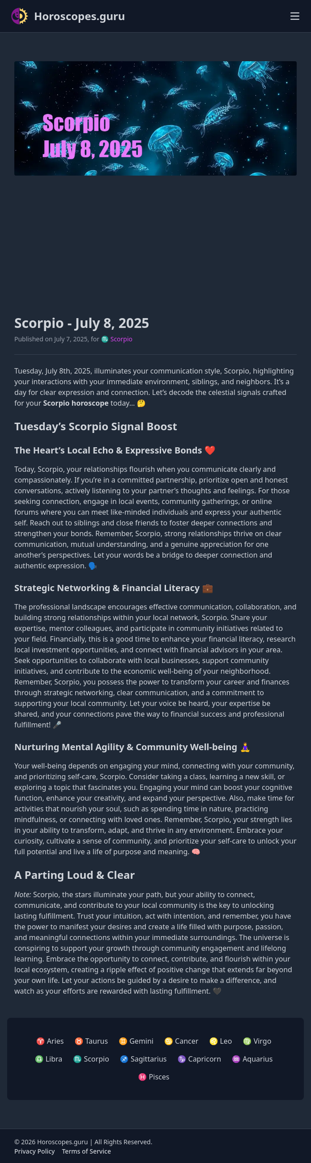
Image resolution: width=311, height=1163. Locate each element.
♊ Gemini (136, 1041)
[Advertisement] (155, 245)
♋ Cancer (181, 1041)
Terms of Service (86, 1151)
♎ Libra (49, 1059)
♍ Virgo (257, 1041)
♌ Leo (220, 1041)
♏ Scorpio (116, 339)
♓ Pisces (154, 1077)
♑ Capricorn (199, 1059)
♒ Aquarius (252, 1059)
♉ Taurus (91, 1041)
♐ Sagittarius (143, 1059)
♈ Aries (50, 1041)
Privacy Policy (34, 1151)
